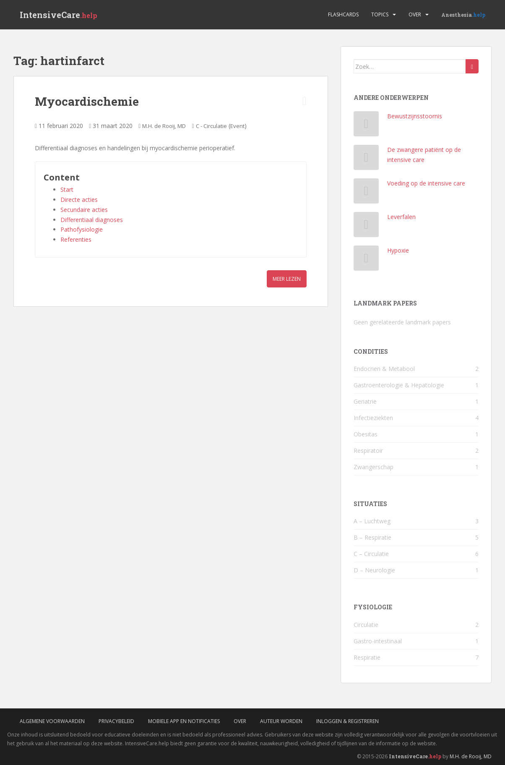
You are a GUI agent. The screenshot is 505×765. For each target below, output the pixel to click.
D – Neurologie (374, 570)
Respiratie (367, 657)
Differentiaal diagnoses (91, 220)
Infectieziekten (373, 418)
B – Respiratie (372, 537)
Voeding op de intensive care (426, 183)
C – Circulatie (371, 554)
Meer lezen (287, 278)
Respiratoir (368, 450)
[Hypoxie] (366, 260)
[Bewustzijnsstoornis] (366, 126)
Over (415, 14)
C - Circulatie (211, 126)
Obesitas (365, 434)
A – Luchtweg (372, 521)
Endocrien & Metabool (384, 369)
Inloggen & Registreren (347, 721)
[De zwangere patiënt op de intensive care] (366, 159)
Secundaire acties (84, 210)
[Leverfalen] (366, 226)
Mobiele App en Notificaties (184, 721)
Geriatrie (365, 401)
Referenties (75, 239)
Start (66, 189)
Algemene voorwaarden (52, 721)
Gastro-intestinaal (378, 641)
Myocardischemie (87, 101)
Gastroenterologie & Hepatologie (399, 385)
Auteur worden (281, 721)
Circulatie (366, 625)
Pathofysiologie (81, 229)
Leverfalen (401, 217)
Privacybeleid (116, 721)
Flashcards (343, 14)
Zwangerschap (373, 467)
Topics (379, 14)
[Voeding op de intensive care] (366, 193)
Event (237, 126)
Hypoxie (398, 250)
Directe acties (79, 200)
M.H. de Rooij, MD (164, 126)
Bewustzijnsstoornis (414, 116)
